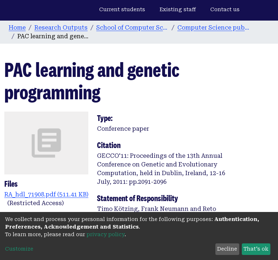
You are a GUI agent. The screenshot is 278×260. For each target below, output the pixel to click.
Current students (122, 9)
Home (17, 27)
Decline (227, 249)
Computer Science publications (213, 27)
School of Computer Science (132, 27)
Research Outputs (61, 27)
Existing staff (178, 9)
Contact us (225, 9)
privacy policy (106, 234)
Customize (19, 249)
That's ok (256, 249)
